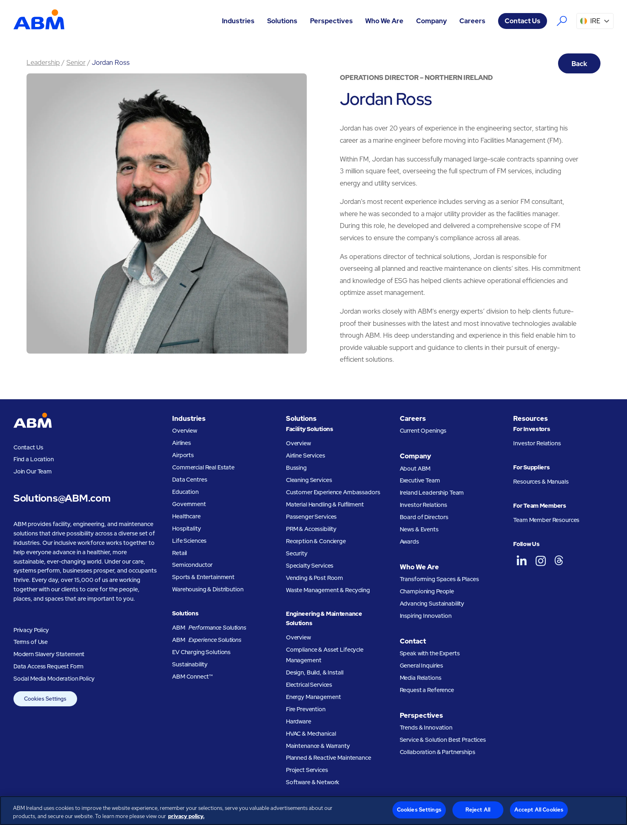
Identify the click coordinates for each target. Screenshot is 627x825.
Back (579, 63)
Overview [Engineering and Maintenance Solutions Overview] (298, 637)
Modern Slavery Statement (49, 654)
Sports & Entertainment (203, 577)
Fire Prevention (306, 709)
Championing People (427, 591)
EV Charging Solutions (201, 652)
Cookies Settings (45, 698)
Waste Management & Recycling (328, 590)
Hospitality (186, 528)
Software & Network (312, 782)
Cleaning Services (309, 480)
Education (185, 491)
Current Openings (423, 430)
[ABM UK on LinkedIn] (521, 560)
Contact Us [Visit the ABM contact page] (523, 20)
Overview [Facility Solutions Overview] (298, 443)
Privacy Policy (31, 630)
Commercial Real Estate (203, 467)
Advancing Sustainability (432, 603)
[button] (238, 21)
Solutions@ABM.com (62, 498)
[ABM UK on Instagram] (540, 560)
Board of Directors (424, 517)
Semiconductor (192, 564)
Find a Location (33, 459)
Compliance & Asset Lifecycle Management (324, 655)
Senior (76, 62)
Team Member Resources (546, 520)
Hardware (298, 721)
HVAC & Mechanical (311, 733)
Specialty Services (309, 565)
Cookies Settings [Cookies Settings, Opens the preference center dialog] (419, 809)
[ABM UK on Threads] (559, 560)
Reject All (477, 809)
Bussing (296, 467)
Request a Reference (427, 690)
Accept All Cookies (538, 809)
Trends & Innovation (426, 727)
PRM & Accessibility (311, 529)
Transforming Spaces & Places (439, 579)
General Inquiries (421, 665)
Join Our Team (32, 471)
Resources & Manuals (540, 481)
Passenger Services (311, 516)
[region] (313, 810)
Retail (179, 553)
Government (189, 504)
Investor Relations (423, 505)
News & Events (419, 529)
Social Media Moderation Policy (54, 678)
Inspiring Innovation (426, 615)
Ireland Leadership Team (432, 492)
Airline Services (305, 455)
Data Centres (189, 479)
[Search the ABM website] (562, 21)
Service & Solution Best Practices (443, 739)
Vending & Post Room (314, 578)
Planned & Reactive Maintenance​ (328, 757)
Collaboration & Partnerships (437, 752)
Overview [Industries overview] (184, 430)
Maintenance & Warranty (318, 746)
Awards (409, 541)
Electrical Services (309, 684)
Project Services (307, 770)
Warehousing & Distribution (207, 589)
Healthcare (186, 516)
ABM (209, 627)
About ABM (415, 468)
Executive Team (420, 480)
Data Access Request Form (48, 666)
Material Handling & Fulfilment (325, 504)
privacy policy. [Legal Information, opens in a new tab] (186, 816)
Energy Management (313, 697)
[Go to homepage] (39, 21)
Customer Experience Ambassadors (333, 492)
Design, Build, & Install (314, 672)
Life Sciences (189, 540)
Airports (183, 455)
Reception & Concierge (316, 541)
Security (297, 553)
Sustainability (190, 664)
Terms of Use (30, 642)
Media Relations (420, 677)
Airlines (181, 443)
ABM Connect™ (192, 676)
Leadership (43, 62)
